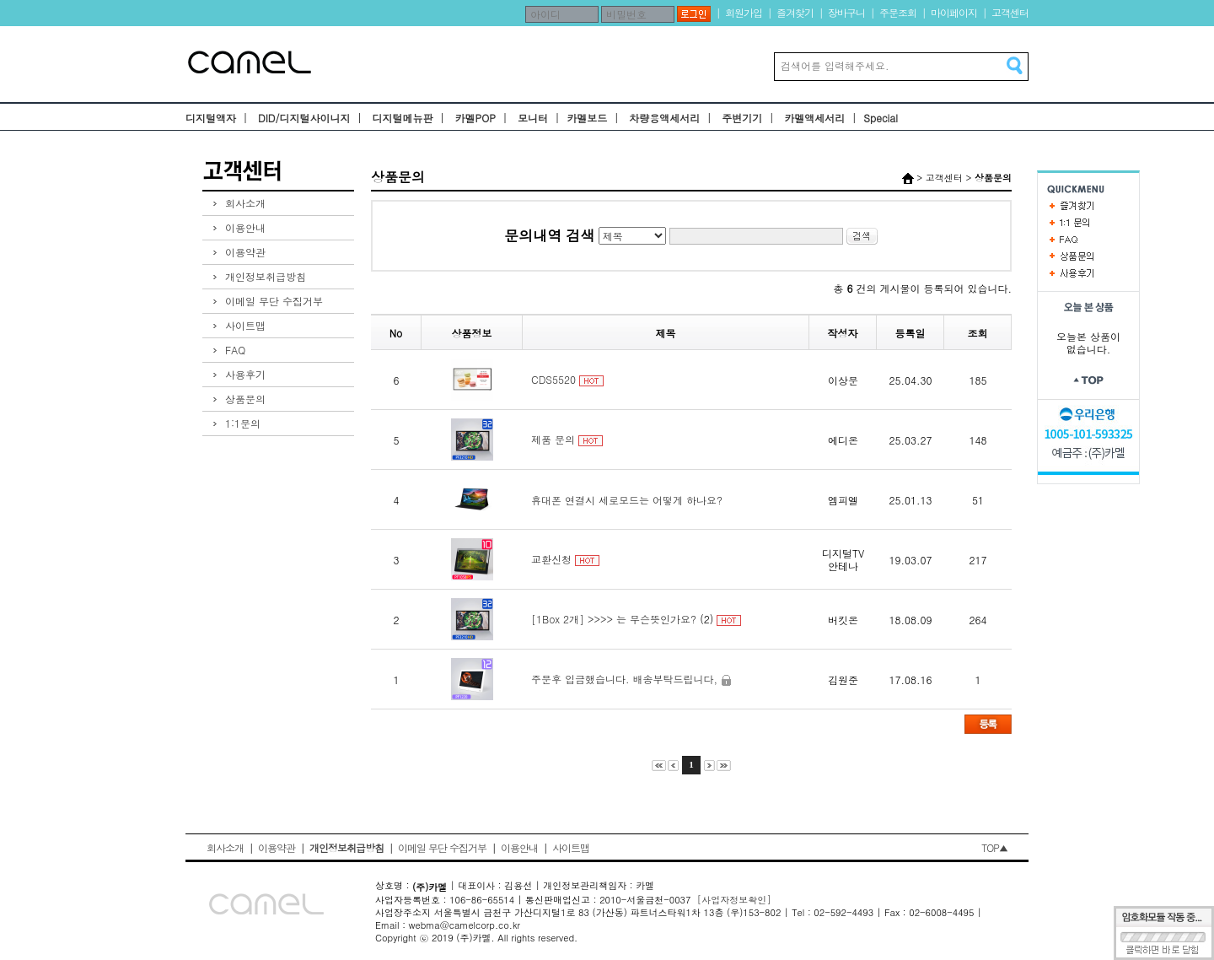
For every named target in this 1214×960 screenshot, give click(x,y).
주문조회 (897, 12)
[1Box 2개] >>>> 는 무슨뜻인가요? (613, 619)
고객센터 (1010, 12)
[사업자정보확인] (734, 899)
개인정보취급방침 (265, 276)
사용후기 (245, 374)
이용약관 (245, 252)
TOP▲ (994, 847)
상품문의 (245, 398)
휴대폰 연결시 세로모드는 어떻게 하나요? (626, 500)
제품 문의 (553, 439)
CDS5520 (553, 379)
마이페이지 (954, 12)
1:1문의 (243, 423)
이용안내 (245, 227)
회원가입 (743, 12)
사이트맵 (245, 325)
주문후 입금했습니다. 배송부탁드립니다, (624, 678)
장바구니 (846, 12)
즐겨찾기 (795, 12)
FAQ (235, 349)
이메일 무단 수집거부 (274, 301)
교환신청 (551, 559)
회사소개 (245, 203)
